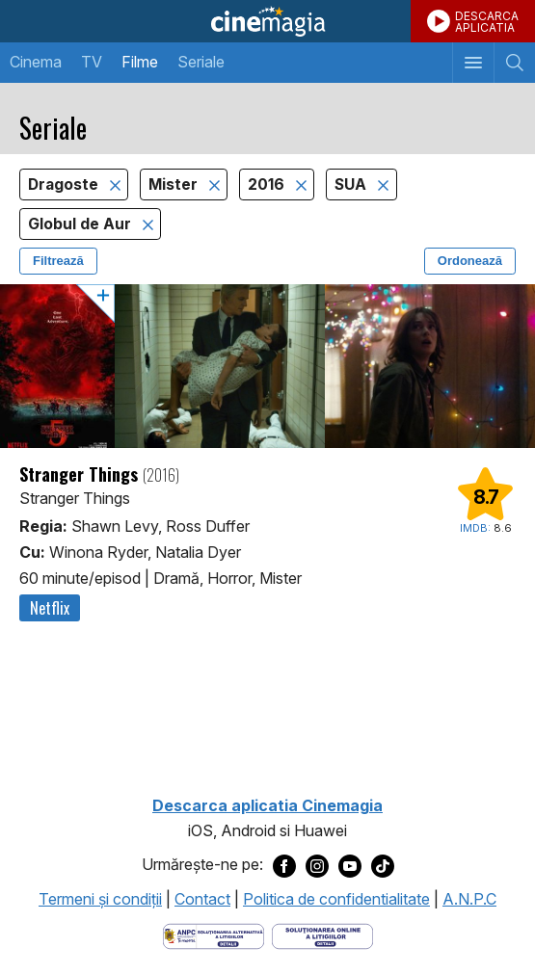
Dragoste (65, 184)
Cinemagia (267, 21)
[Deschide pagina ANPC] (213, 934)
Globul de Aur (81, 224)
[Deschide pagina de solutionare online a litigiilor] (322, 934)
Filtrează (58, 260)
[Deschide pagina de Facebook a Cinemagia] (284, 865)
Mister (174, 184)
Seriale (201, 61)
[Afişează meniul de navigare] (473, 62)
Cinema (36, 61)
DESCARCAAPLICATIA (487, 22)
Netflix (49, 607)
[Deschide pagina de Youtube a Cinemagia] (349, 865)
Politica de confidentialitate (336, 898)
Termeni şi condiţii (100, 898)
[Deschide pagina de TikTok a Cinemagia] (382, 865)
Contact (202, 898)
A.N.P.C (469, 898)
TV (91, 61)
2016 (268, 184)
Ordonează (470, 260)
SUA (352, 184)
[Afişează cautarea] (514, 62)
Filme (139, 61)
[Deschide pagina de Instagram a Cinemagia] (317, 865)
